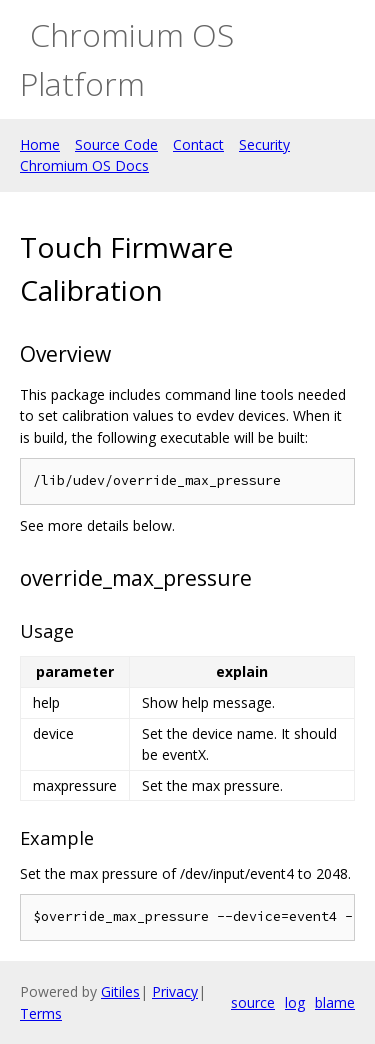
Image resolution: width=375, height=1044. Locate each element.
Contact (198, 144)
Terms (41, 1013)
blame (335, 1002)
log (295, 1002)
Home (40, 144)
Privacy (175, 991)
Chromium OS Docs (84, 165)
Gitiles (120, 991)
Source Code (116, 144)
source (253, 1002)
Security (264, 144)
